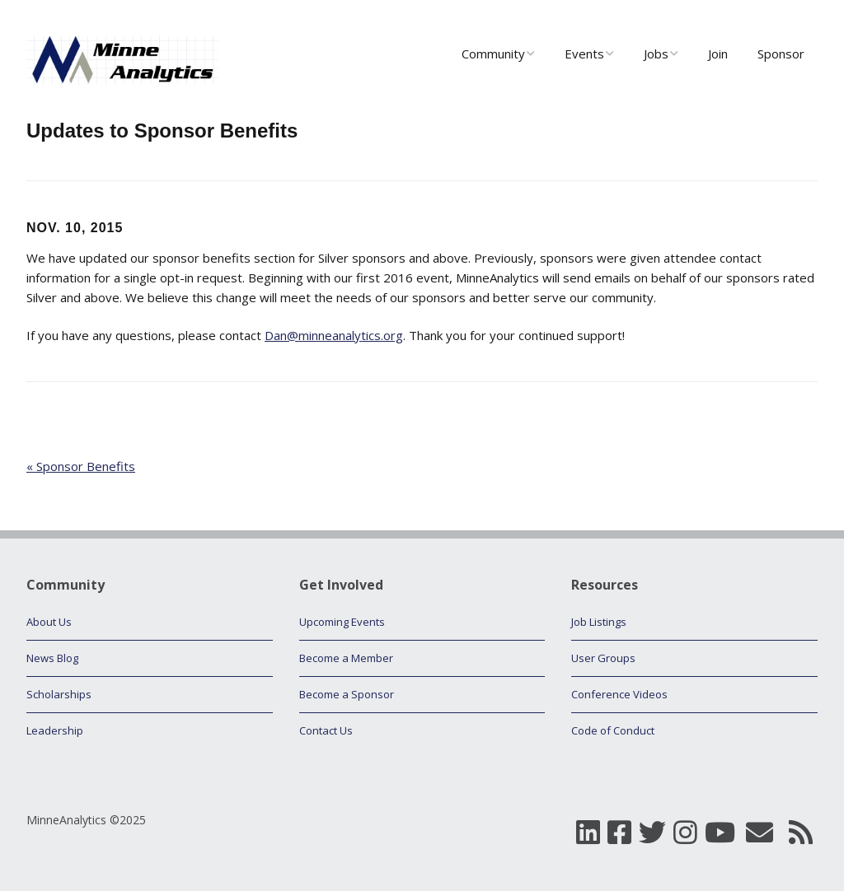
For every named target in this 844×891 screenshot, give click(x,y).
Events (584, 53)
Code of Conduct (612, 730)
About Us (49, 621)
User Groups (603, 658)
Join (718, 53)
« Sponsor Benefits (80, 466)
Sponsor (780, 53)
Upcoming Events (342, 621)
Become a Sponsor (346, 694)
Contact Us (326, 730)
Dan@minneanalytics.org (334, 335)
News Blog (52, 658)
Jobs (656, 53)
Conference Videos (619, 694)
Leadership (54, 730)
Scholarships (58, 694)
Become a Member (346, 658)
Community (493, 53)
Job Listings (598, 621)
